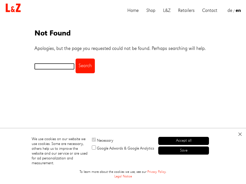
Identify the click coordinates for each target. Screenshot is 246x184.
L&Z (166, 10)
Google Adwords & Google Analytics (123, 148)
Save (183, 151)
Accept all (183, 141)
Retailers (186, 10)
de (229, 10)
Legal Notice (123, 176)
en (238, 10)
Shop (150, 10)
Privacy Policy (156, 172)
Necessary (102, 140)
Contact (209, 10)
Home (133, 10)
